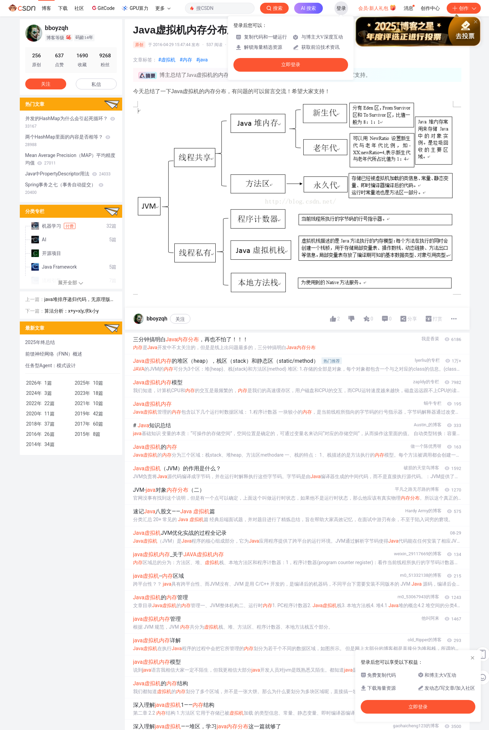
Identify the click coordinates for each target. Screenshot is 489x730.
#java (202, 59)
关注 (180, 319)
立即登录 (290, 64)
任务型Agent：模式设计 (50, 365)
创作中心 (430, 8)
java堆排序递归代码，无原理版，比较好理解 (79, 300)
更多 (162, 8)
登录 (341, 8)
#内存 (185, 59)
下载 (63, 8)
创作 (464, 8)
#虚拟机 (167, 59)
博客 (46, 8)
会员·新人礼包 (377, 7)
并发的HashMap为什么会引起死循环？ (70, 122)
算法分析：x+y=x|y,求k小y (71, 311)
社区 (79, 8)
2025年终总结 (40, 342)
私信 (96, 84)
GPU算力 (134, 8)
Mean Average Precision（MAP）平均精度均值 (70, 159)
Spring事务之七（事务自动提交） (64, 188)
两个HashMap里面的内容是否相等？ (68, 140)
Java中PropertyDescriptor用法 (68, 173)
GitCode (103, 8)
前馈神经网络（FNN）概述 (54, 354)
